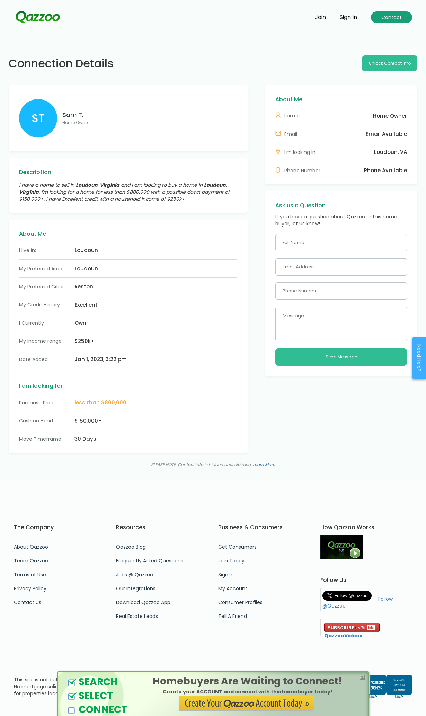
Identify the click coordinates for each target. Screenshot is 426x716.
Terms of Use (30, 574)
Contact (391, 17)
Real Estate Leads (137, 616)
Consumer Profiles (240, 602)
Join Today (231, 560)
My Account (232, 588)
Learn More (264, 465)
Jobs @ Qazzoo (134, 574)
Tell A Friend (232, 616)
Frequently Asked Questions (149, 560)
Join (320, 17)
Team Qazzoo (31, 560)
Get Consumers (237, 546)
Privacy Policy (30, 588)
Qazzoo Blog (131, 546)
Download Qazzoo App (143, 602)
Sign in (348, 17)
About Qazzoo (31, 546)
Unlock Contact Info (390, 63)
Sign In (226, 574)
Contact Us (27, 602)
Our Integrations (136, 588)
